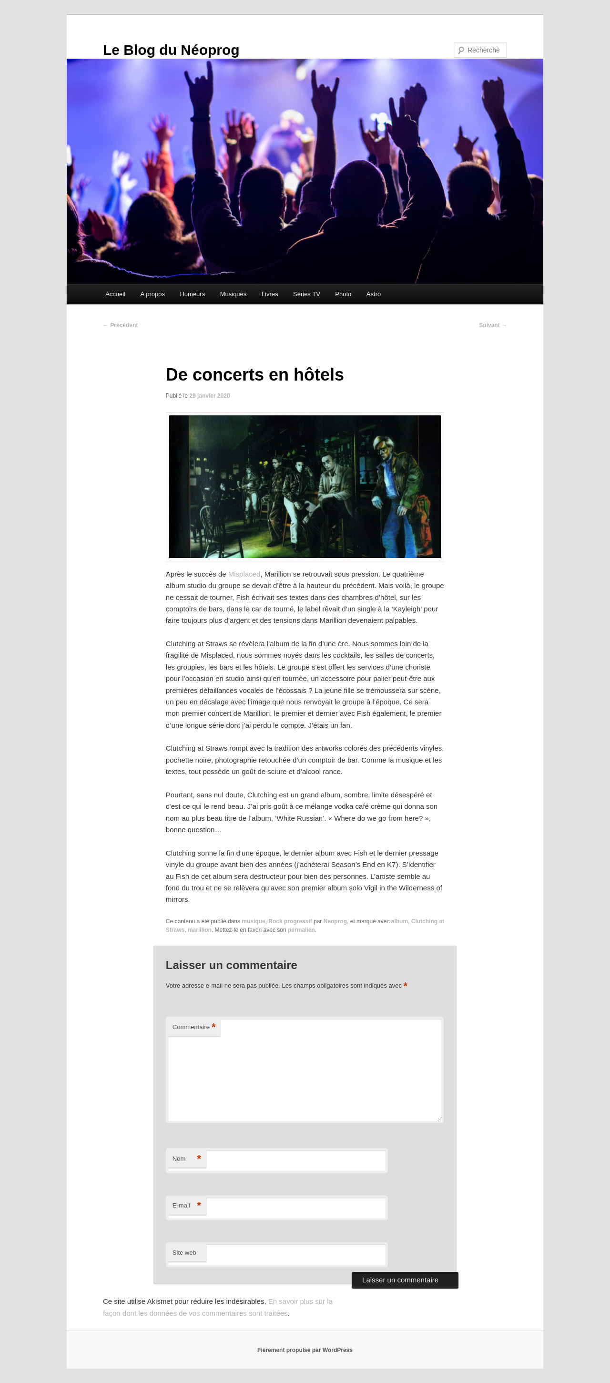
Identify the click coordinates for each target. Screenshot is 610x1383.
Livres (270, 294)
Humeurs (192, 294)
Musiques (233, 294)
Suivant (493, 325)
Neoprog (335, 921)
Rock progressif (290, 921)
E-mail (187, 1206)
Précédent (120, 325)
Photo (343, 294)
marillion (200, 930)
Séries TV (306, 294)
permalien (301, 930)
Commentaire (194, 1027)
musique (253, 921)
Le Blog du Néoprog (171, 50)
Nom (187, 1159)
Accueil (115, 294)
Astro (373, 294)
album (399, 921)
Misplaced (244, 574)
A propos (153, 294)
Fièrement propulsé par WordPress (305, 1350)
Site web (184, 1252)
